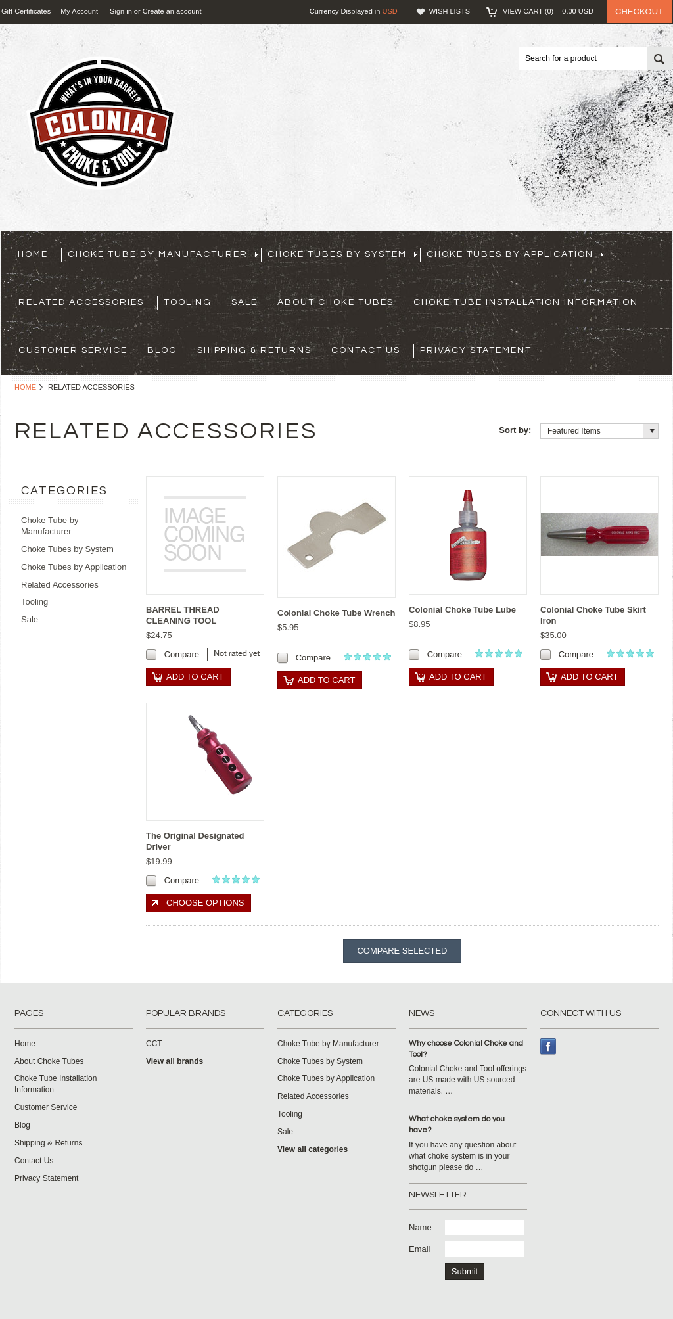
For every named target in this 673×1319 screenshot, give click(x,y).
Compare (181, 654)
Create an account (172, 11)
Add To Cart (194, 677)
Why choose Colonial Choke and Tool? (466, 1049)
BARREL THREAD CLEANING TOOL (183, 615)
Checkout (639, 11)
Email (419, 1249)
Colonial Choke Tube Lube (462, 609)
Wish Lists (449, 11)
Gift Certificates (26, 11)
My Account (79, 11)
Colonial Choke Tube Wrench (336, 613)
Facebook (548, 1046)
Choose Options (205, 903)
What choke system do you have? (457, 1124)
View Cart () (548, 11)
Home (25, 387)
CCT (154, 1043)
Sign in (121, 11)
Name (420, 1227)
